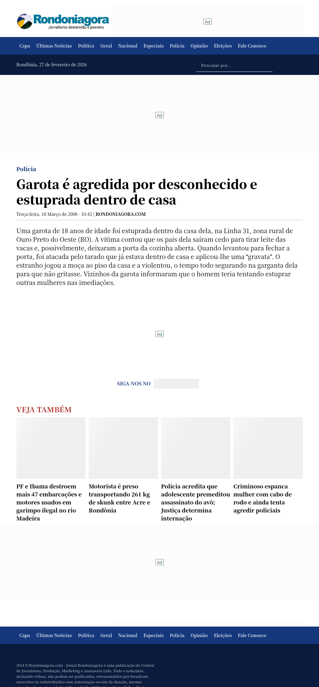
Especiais (153, 46)
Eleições (223, 46)
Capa (24, 46)
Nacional (127, 46)
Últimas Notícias (54, 46)
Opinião (199, 46)
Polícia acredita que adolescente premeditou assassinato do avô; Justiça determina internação (195, 502)
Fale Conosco (252, 46)
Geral (106, 46)
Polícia (177, 46)
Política (86, 46)
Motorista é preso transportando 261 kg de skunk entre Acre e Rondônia (119, 498)
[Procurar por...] (234, 65)
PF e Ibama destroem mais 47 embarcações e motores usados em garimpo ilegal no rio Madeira (49, 502)
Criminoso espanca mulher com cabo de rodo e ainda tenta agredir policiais (262, 498)
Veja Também (44, 409)
